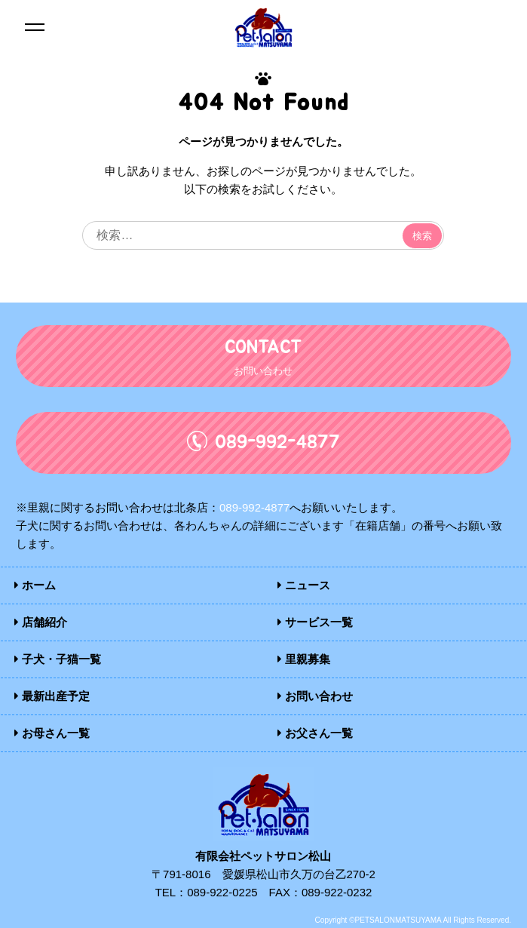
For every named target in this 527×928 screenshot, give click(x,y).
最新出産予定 (52, 696)
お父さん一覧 (315, 733)
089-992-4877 (254, 507)
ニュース (303, 585)
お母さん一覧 (52, 733)
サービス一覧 (315, 622)
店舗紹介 (40, 622)
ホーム (35, 585)
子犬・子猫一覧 (57, 659)
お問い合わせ (315, 696)
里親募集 (303, 659)
